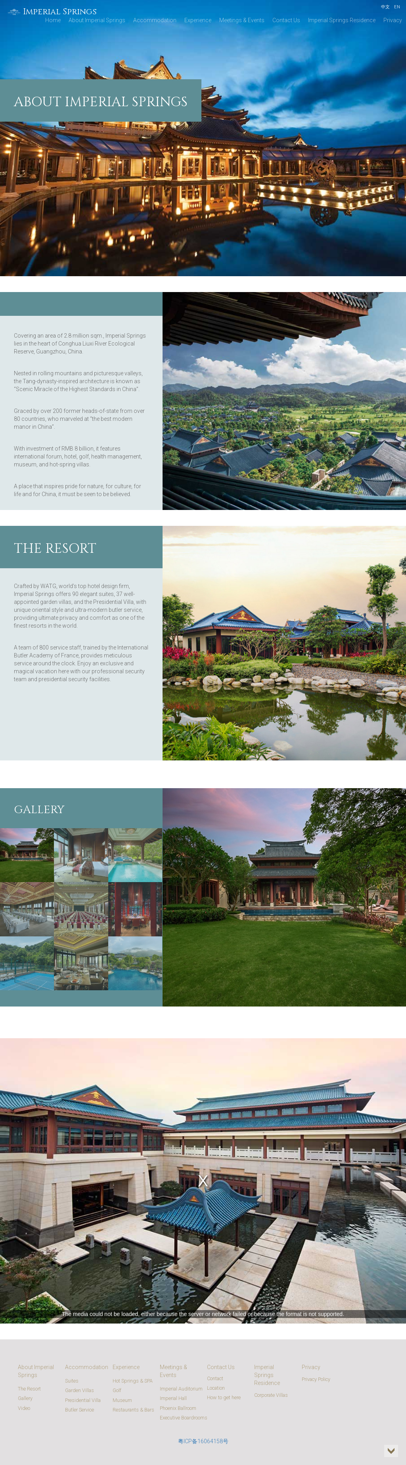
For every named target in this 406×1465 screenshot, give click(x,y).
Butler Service (79, 1410)
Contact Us (286, 20)
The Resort (29, 1389)
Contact (215, 1378)
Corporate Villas (271, 1395)
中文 (385, 7)
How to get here (224, 1397)
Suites (72, 1381)
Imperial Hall (173, 1398)
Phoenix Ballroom (178, 1408)
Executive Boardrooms (183, 1418)
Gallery (25, 1398)
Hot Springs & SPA (133, 1381)
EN (397, 7)
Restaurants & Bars (133, 1410)
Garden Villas (79, 1390)
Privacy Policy (316, 1379)
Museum (122, 1400)
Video (24, 1408)
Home (53, 20)
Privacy (392, 20)
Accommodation (154, 20)
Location (216, 1388)
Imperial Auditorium (181, 1389)
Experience (197, 20)
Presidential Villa (83, 1400)
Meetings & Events (241, 20)
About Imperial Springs (97, 20)
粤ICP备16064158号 (203, 1441)
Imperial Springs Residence (341, 20)
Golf (117, 1390)
